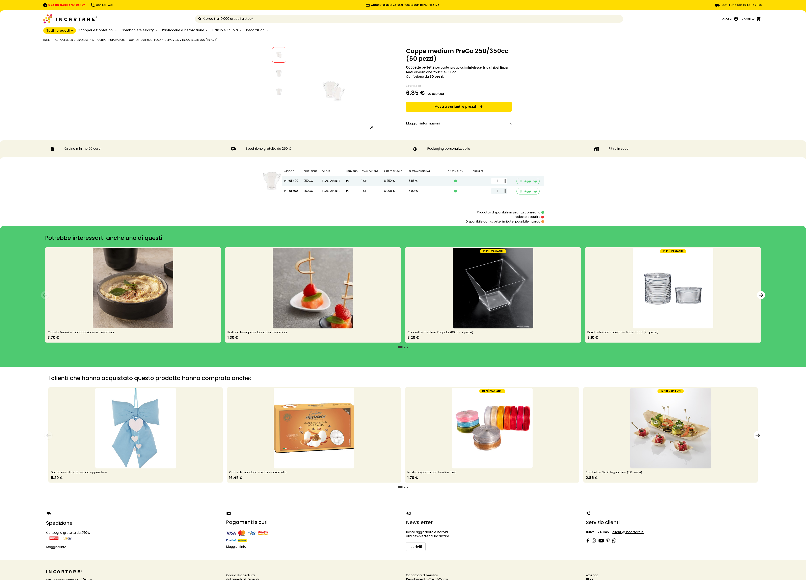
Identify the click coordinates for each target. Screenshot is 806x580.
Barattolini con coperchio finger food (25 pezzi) (623, 332)
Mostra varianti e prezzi (458, 106)
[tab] (459, 123)
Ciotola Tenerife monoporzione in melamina (81, 332)
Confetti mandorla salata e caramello (258, 472)
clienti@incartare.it (628, 532)
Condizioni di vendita (422, 575)
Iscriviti (415, 547)
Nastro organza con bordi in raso (431, 472)
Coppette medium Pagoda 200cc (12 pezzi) (440, 332)
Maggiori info (56, 547)
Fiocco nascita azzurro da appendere (79, 472)
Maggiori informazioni (459, 123)
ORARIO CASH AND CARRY (64, 5)
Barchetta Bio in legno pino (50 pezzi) (614, 472)
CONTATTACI (101, 5)
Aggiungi (528, 181)
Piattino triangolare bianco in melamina (257, 332)
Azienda (592, 575)
